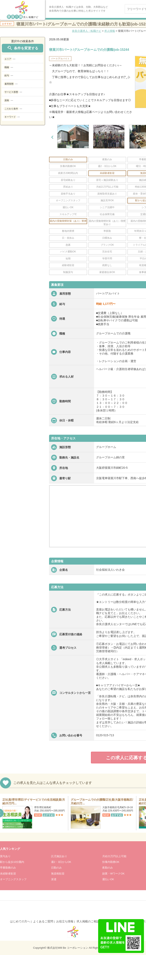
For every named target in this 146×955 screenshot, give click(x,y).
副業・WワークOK (113, 873)
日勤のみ (56, 867)
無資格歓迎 (57, 873)
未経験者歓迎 (8, 873)
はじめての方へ (20, 921)
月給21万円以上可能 (114, 856)
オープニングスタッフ (13, 879)
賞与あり (5, 856)
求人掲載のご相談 (87, 921)
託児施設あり (59, 856)
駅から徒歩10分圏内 (12, 861)
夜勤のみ (107, 867)
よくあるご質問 (43, 921)
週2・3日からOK (61, 861)
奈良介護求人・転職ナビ (86, 30)
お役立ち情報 (64, 921)
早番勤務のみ (8, 867)
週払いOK (108, 879)
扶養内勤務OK (110, 861)
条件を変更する (22, 48)
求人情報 (109, 30)
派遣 (53, 879)
